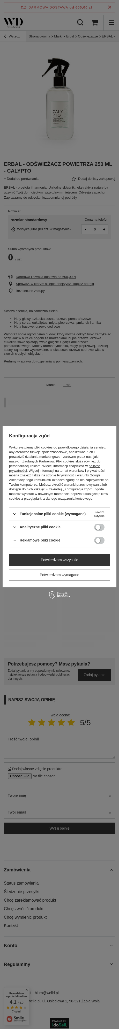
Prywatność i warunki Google (79, 475)
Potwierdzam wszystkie (59, 560)
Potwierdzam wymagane (59, 575)
